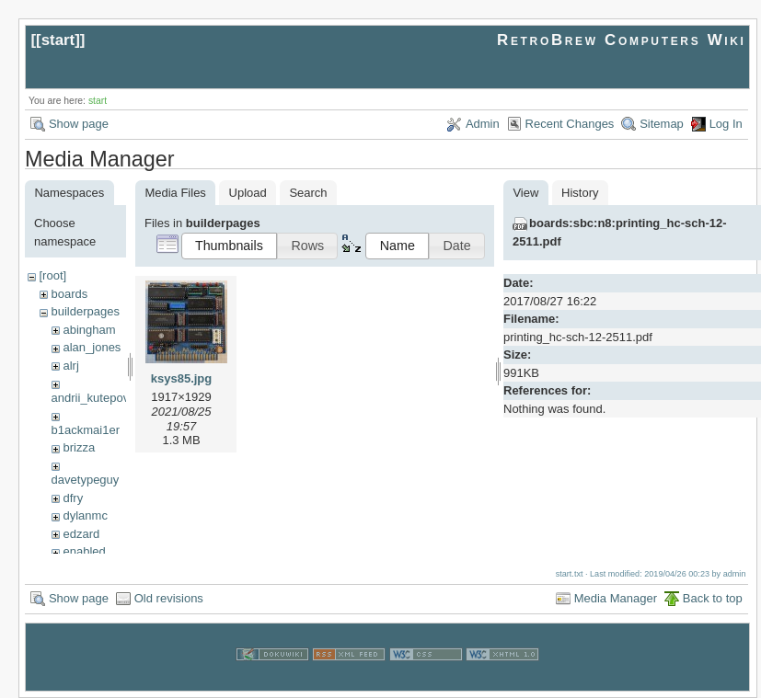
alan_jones (92, 347)
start (58, 40)
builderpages (85, 311)
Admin (483, 124)
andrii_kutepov (91, 398)
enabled (84, 551)
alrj (70, 365)
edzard (81, 534)
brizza (79, 447)
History (579, 193)
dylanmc (85, 515)
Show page (79, 124)
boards (69, 294)
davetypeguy (86, 479)
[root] (52, 275)
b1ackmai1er (86, 430)
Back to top (713, 598)
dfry (73, 498)
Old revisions (168, 598)
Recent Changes (570, 124)
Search (308, 193)
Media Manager (615, 598)
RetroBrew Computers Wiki (621, 40)
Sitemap (662, 124)
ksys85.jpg (182, 378)
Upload (248, 193)
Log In (726, 124)
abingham (89, 330)
